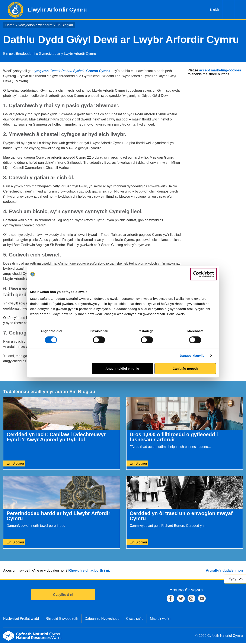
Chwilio (228, 9)
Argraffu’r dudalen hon (224, 570)
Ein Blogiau (64, 25)
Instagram (191, 598)
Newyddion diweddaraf (35, 25)
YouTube (202, 598)
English (214, 9)
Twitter (181, 598)
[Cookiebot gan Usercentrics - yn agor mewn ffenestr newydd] (203, 274)
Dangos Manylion (193, 355)
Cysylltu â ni (63, 595)
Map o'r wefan (160, 618)
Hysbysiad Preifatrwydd (21, 618)
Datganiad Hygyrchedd (102, 618)
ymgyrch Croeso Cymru (72, 71)
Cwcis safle (134, 618)
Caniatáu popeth (185, 368)
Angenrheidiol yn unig (122, 368)
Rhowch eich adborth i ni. (89, 570)
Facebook (170, 598)
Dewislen (240, 9)
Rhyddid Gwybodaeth (61, 618)
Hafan (10, 25)
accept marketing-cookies (220, 70)
